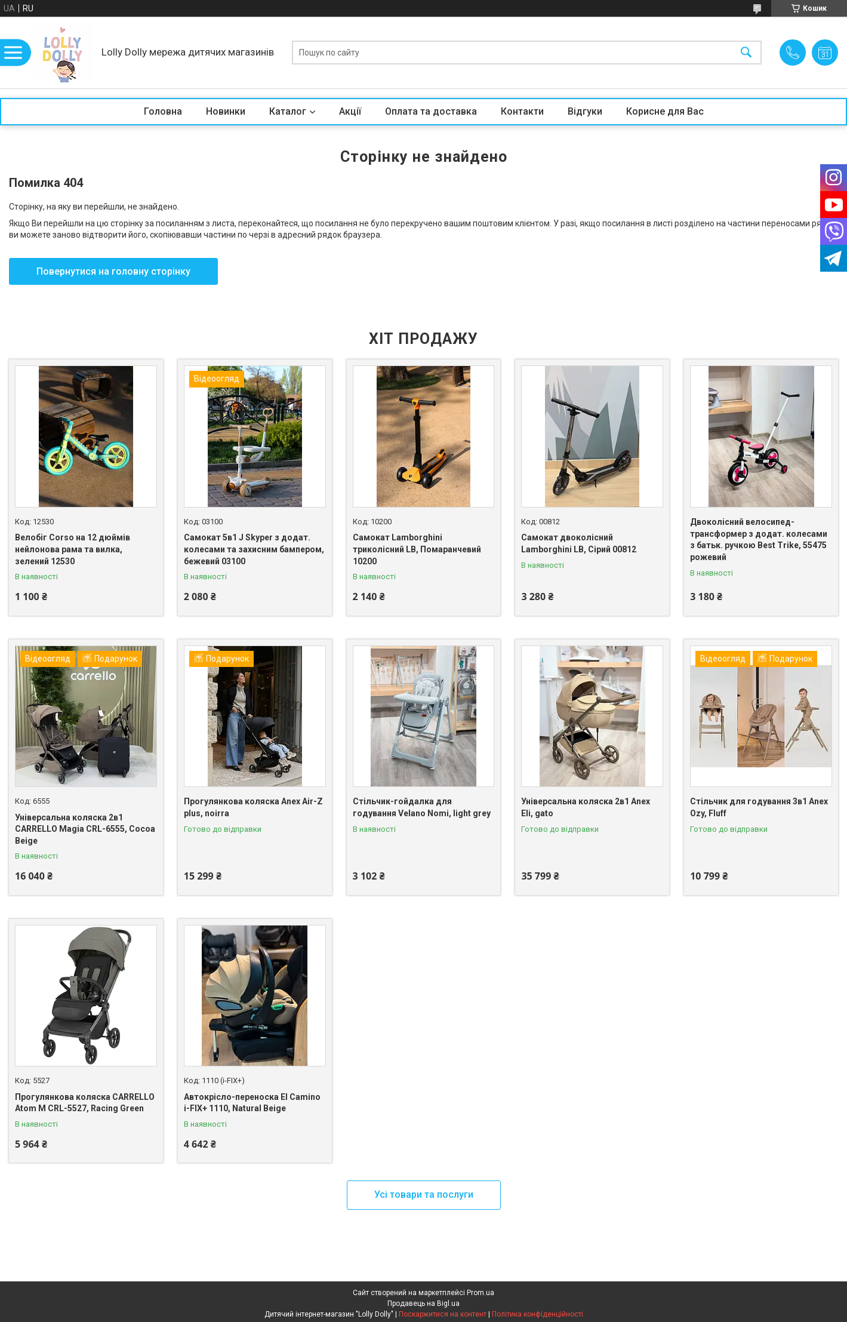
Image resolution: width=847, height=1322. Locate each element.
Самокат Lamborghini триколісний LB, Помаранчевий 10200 (417, 549)
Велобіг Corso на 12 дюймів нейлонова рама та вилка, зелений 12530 (72, 549)
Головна (163, 111)
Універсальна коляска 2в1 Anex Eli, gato (585, 807)
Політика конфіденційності (537, 1314)
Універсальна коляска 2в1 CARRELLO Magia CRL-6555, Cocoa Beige (85, 829)
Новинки (225, 111)
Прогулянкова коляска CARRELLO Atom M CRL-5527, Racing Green (85, 1103)
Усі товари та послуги (423, 1194)
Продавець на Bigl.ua (423, 1303)
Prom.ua (480, 1293)
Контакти (522, 111)
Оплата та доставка (431, 111)
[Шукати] (746, 53)
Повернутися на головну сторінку (113, 271)
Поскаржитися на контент (442, 1314)
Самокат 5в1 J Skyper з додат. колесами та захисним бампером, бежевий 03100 (254, 549)
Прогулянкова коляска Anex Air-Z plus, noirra (253, 807)
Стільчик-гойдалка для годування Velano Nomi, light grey (422, 807)
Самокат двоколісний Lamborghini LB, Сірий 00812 (578, 543)
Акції (350, 111)
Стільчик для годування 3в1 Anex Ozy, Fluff (759, 807)
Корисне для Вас (665, 111)
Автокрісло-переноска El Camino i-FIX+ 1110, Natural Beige (252, 1103)
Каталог (287, 111)
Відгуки (585, 111)
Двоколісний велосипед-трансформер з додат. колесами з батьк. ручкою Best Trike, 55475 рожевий (758, 539)
